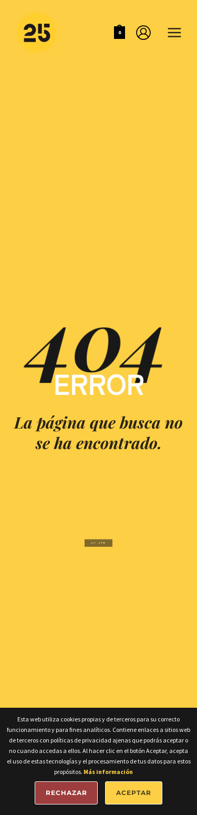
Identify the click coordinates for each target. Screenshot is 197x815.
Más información (108, 772)
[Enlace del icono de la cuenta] (143, 32)
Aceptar (133, 793)
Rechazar (66, 793)
